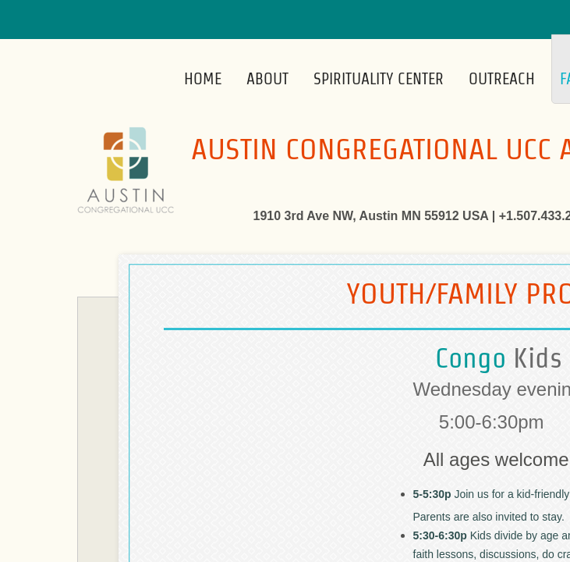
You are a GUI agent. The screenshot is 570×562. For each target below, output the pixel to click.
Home (202, 78)
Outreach (502, 78)
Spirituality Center (378, 78)
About (267, 78)
